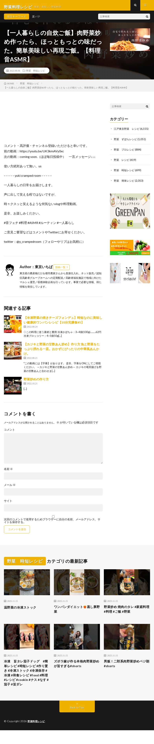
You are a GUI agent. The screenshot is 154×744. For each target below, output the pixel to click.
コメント (9, 433)
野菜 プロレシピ (125, 156)
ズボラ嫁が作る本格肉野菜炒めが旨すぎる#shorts (76, 669)
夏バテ (36, 19)
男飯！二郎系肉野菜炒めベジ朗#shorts (126, 669)
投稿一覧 (60, 270)
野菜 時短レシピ (35, 74)
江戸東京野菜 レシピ (127, 131)
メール (10, 488)
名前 (8, 472)
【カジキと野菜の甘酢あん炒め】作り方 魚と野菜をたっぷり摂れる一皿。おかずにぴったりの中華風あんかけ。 (62, 352)
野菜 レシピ (122, 166)
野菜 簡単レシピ (125, 187)
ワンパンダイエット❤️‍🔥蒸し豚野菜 (76, 613)
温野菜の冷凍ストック (22, 610)
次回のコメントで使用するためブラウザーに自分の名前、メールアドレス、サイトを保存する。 (52, 524)
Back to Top (77, 721)
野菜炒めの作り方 (36, 382)
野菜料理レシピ (37, 735)
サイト (8, 504)
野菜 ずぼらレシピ (126, 146)
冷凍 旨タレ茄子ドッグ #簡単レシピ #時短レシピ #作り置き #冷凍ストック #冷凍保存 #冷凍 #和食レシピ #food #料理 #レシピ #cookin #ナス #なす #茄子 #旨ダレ (27, 682)
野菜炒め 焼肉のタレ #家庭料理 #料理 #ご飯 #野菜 (125, 613)
